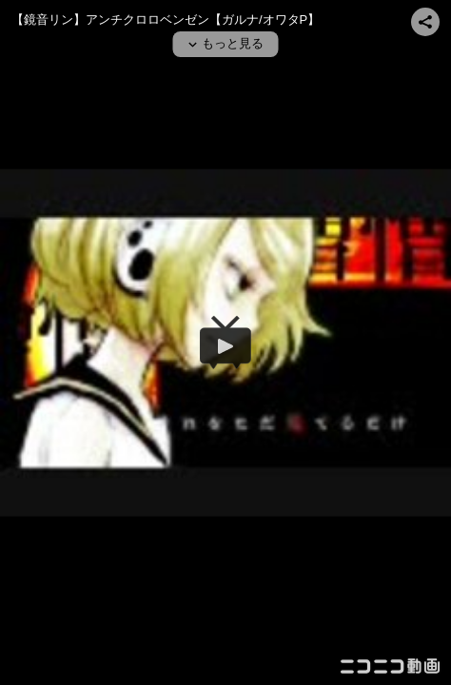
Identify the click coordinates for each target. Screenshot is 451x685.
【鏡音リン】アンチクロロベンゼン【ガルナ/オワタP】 (165, 19)
